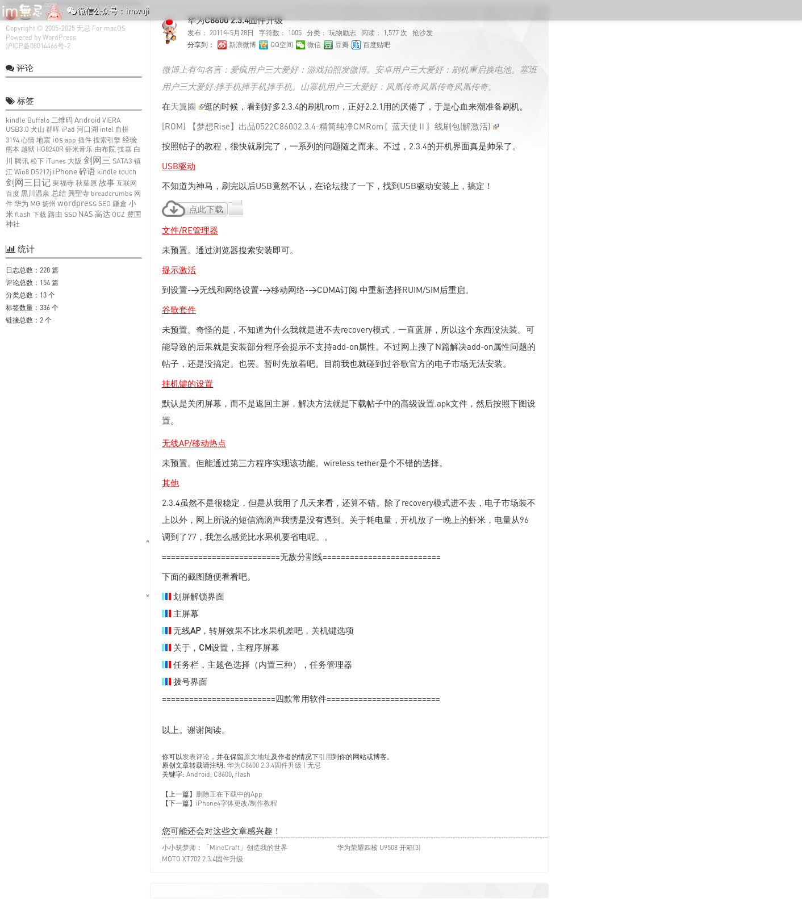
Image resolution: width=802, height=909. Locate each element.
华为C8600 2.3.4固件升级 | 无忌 (274, 765)
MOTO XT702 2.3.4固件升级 (202, 858)
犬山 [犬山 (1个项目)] (37, 129)
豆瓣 (342, 44)
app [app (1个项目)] (70, 140)
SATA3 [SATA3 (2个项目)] (122, 161)
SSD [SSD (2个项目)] (70, 214)
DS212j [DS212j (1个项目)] (41, 171)
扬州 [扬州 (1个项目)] (49, 203)
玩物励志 (342, 32)
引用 (325, 756)
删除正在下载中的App (229, 794)
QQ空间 (281, 44)
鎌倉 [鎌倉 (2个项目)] (119, 203)
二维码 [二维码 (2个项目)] (62, 120)
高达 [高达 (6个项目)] (103, 214)
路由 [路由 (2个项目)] (55, 214)
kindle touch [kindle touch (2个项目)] (116, 171)
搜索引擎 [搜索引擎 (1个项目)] (106, 140)
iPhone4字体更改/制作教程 (236, 803)
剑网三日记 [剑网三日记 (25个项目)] (28, 182)
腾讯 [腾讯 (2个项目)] (22, 161)
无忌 (83, 28)
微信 (314, 44)
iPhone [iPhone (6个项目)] (65, 171)
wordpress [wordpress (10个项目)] (77, 203)
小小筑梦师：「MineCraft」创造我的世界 (224, 847)
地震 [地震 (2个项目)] (43, 140)
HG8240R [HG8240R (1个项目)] (50, 149)
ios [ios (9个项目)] (57, 139)
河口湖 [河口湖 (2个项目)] (87, 129)
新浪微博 (242, 44)
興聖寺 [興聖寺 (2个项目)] (79, 193)
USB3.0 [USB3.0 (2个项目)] (17, 129)
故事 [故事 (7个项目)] (107, 182)
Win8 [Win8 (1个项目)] (21, 171)
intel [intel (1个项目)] (107, 129)
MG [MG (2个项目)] (35, 203)
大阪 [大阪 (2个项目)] (75, 161)
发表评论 (196, 756)
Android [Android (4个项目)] (87, 119)
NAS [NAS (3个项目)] (85, 214)
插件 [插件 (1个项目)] (84, 140)
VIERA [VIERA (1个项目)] (111, 120)
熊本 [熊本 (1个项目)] (12, 149)
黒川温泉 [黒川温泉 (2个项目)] (35, 193)
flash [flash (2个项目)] (23, 214)
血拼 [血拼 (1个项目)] (122, 129)
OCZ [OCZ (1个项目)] (118, 214)
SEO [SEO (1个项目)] (104, 203)
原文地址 (257, 756)
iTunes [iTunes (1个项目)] (56, 161)
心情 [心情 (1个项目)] (28, 140)
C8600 (223, 774)
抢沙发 (422, 32)
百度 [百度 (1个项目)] (12, 193)
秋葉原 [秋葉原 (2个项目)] (86, 183)
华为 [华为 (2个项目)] (21, 203)
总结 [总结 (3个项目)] (58, 193)
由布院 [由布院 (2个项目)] (105, 149)
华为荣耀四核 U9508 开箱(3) (379, 847)
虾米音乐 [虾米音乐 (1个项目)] (79, 149)
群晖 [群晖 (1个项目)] (53, 129)
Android (198, 774)
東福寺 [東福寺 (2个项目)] (63, 183)
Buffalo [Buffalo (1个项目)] (38, 120)
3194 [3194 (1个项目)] (12, 140)
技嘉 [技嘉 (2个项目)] (125, 149)
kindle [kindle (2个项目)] (16, 120)
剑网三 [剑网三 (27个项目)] (97, 160)
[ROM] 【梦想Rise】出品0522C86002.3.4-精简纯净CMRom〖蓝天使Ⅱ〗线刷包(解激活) (330, 126)
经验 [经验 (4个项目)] (129, 139)
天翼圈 (187, 106)
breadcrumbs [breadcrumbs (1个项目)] (111, 193)
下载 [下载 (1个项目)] (39, 214)
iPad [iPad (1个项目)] (68, 129)
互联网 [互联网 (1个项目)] (126, 183)
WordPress (59, 37)
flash (242, 774)
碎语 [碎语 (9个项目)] (87, 171)
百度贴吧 (376, 44)
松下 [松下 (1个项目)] (37, 161)
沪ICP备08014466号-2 (38, 45)
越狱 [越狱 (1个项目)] (28, 149)
